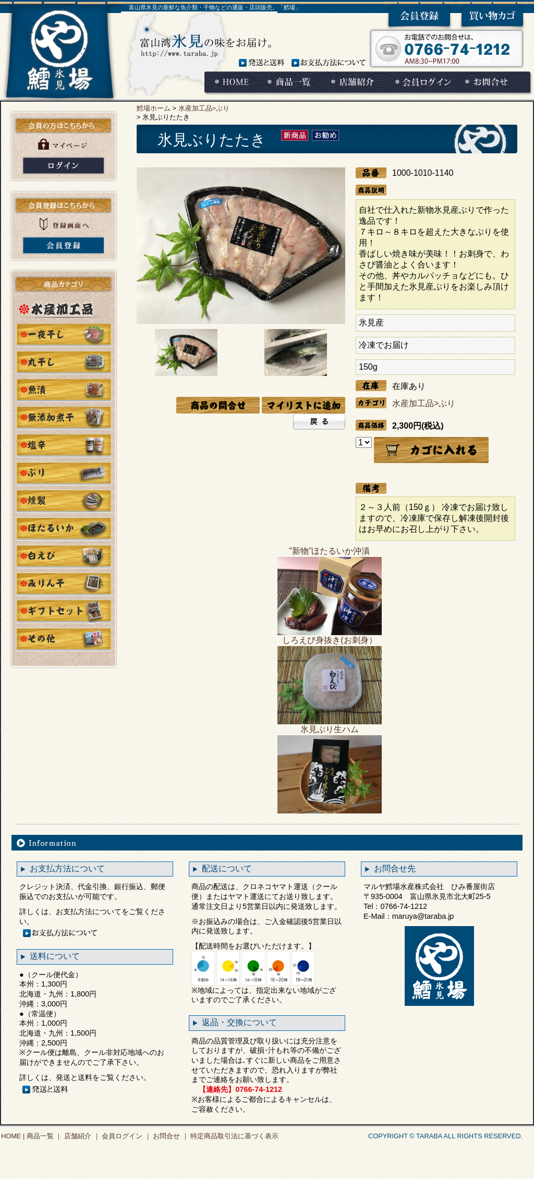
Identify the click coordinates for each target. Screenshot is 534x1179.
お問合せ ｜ (170, 1136)
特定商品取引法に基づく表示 (234, 1136)
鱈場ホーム (154, 108)
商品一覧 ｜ (43, 1136)
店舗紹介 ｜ (81, 1136)
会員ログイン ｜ (125, 1136)
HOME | (13, 1136)
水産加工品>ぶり (203, 108)
